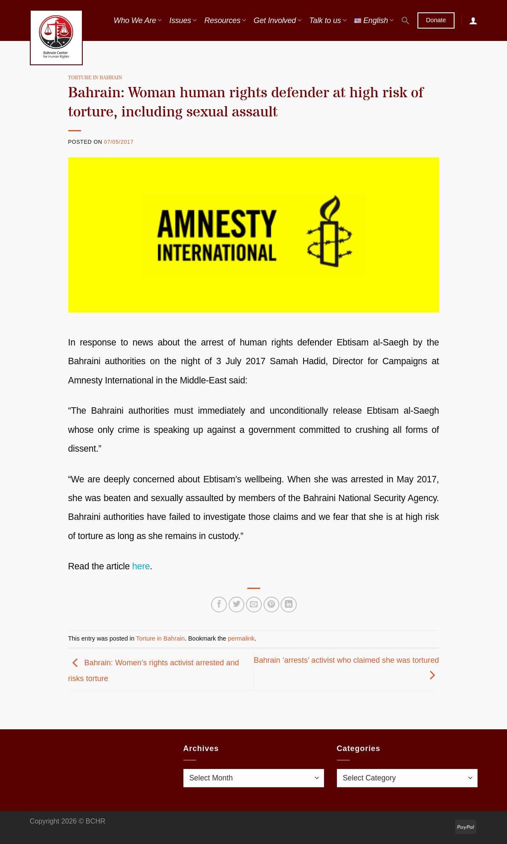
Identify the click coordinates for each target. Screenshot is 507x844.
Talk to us (328, 20)
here (141, 566)
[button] (405, 20)
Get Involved (277, 20)
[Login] (473, 20)
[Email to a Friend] (254, 604)
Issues (183, 20)
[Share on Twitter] (236, 604)
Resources (225, 20)
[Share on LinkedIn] (288, 604)
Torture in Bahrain (95, 77)
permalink (241, 638)
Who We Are (138, 20)
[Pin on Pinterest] (271, 604)
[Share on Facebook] (219, 604)
